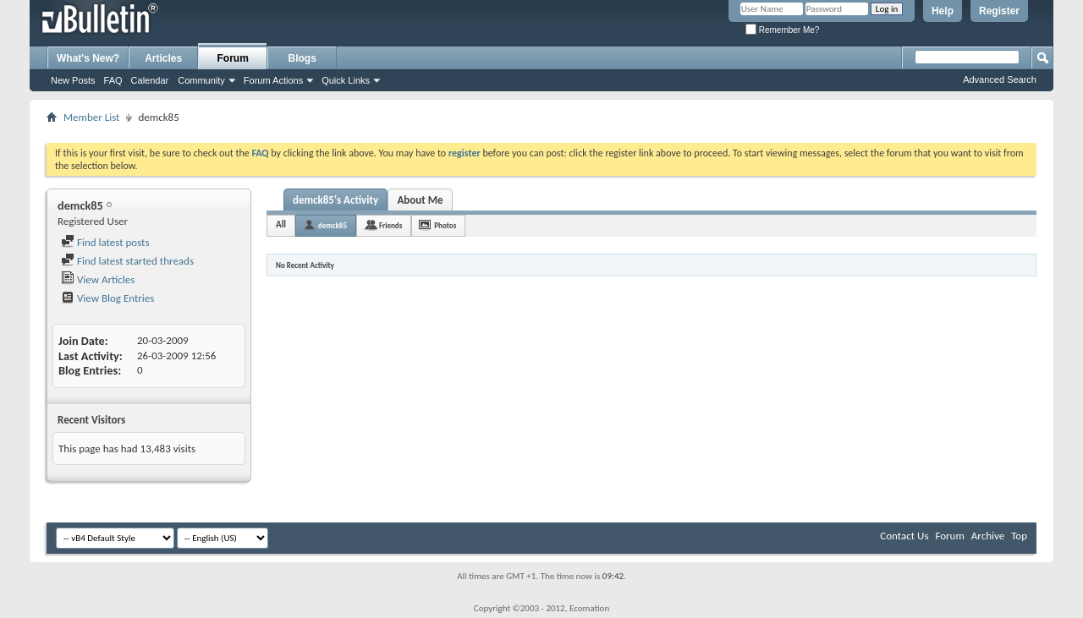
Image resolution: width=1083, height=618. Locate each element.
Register (999, 11)
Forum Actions (273, 80)
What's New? (88, 58)
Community (201, 80)
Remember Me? (782, 30)
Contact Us (904, 535)
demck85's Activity (335, 200)
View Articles (98, 279)
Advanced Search (999, 79)
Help (943, 11)
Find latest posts (105, 242)
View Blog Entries (107, 298)
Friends (390, 225)
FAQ (113, 80)
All (281, 224)
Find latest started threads (127, 260)
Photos (445, 225)
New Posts (73, 80)
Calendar (150, 80)
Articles (163, 58)
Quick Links (346, 80)
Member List (91, 117)
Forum (233, 58)
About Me (420, 200)
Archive (987, 535)
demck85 (332, 225)
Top (1019, 535)
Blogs (302, 58)
